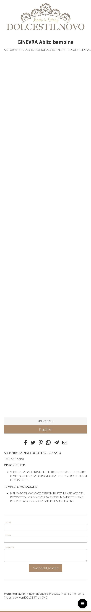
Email (8, 535)
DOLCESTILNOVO (35, 597)
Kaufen (45, 429)
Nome (8, 522)
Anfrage (9, 547)
